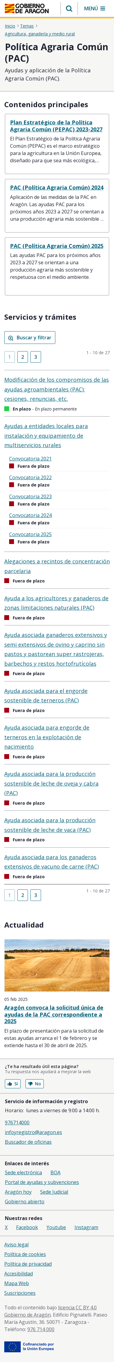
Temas (27, 26)
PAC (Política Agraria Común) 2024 (56, 187)
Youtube (56, 1227)
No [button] (34, 1084)
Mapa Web (16, 1283)
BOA (55, 1172)
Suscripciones (20, 1293)
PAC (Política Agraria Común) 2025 (56, 245)
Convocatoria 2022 (30, 477)
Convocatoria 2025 (30, 534)
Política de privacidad (28, 1264)
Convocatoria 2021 (30, 458)
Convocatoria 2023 (30, 496)
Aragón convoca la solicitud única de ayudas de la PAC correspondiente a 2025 (53, 1014)
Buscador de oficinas (28, 1142)
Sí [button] (13, 1084)
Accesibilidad (18, 1273)
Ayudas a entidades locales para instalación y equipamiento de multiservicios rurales (46, 435)
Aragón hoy (18, 1192)
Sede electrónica (23, 1172)
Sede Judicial (54, 1192)
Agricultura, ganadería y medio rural (40, 34)
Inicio (10, 26)
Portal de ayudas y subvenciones (42, 1182)
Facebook (27, 1227)
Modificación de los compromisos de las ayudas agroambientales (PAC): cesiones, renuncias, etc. (56, 389)
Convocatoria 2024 (30, 515)
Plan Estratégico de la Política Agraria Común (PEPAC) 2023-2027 (56, 126)
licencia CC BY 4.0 (77, 1307)
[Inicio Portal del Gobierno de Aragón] (27, 8)
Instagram (86, 1227)
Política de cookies (25, 1254)
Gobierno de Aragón (27, 1314)
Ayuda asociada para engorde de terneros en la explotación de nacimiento (46, 737)
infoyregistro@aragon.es (33, 1132)
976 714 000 (40, 1329)
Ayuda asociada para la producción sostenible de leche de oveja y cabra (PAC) (51, 783)
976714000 (17, 1122)
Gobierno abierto (24, 1201)
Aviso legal (16, 1244)
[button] (69, 8)
